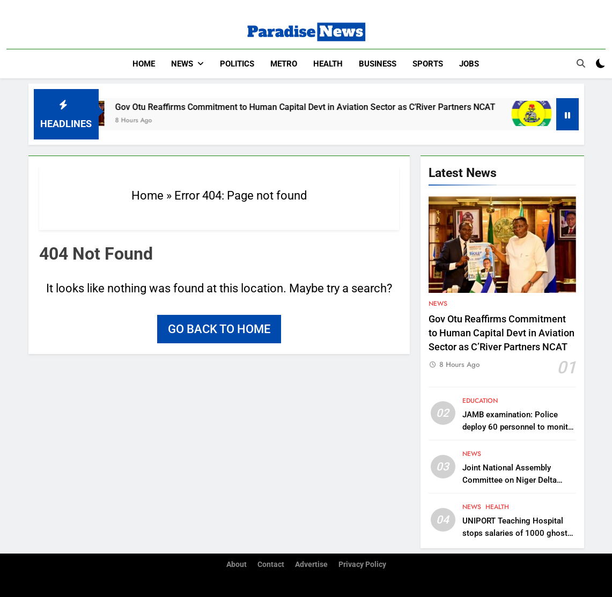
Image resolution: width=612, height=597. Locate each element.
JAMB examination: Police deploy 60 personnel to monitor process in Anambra (519, 427)
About (236, 564)
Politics (237, 64)
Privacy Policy (362, 564)
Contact (270, 564)
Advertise (311, 564)
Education (480, 401)
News (182, 64)
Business (377, 64)
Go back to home (219, 329)
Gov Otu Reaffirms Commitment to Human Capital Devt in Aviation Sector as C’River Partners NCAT (318, 107)
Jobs (469, 64)
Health (328, 64)
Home (143, 64)
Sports (427, 64)
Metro (283, 64)
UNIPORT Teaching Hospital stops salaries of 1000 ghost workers (514, 533)
